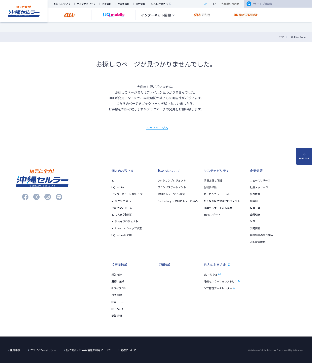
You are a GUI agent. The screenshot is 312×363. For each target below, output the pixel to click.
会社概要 (255, 194)
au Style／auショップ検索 (126, 228)
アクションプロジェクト (172, 180)
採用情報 (140, 3)
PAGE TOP (304, 156)
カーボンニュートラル (217, 194)
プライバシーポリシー (43, 350)
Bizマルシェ (212, 274)
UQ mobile (117, 187)
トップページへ (157, 127)
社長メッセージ (259, 187)
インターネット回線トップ (126, 194)
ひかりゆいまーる (121, 207)
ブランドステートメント (172, 187)
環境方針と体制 (213, 180)
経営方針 (116, 274)
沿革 (252, 221)
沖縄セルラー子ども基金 (218, 207)
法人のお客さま (161, 3)
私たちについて (62, 3)
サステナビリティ (86, 3)
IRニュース (117, 302)
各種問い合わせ (230, 3)
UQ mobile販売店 (121, 235)
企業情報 (106, 3)
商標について (128, 350)
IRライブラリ (119, 288)
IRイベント (117, 308)
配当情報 (116, 315)
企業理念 (255, 214)
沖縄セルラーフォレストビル (222, 281)
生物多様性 (210, 187)
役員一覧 (255, 207)
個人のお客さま (122, 170)
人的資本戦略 (257, 241)
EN (214, 3)
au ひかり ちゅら (121, 201)
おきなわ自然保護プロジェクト (222, 201)
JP (205, 3)
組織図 (254, 201)
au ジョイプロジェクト (124, 221)
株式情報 (116, 295)
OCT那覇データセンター (219, 288)
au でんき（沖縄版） (122, 214)
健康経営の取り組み (261, 235)
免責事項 (15, 350)
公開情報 (255, 228)
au (112, 180)
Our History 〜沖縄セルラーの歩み (178, 201)
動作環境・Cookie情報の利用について (88, 350)
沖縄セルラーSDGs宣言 (171, 194)
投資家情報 (123, 3)
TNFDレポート (212, 214)
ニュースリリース (260, 180)
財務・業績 (117, 281)
